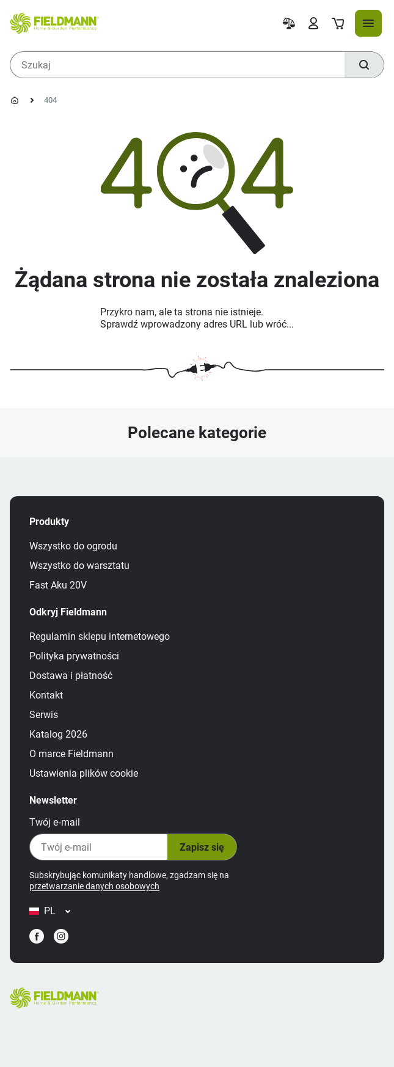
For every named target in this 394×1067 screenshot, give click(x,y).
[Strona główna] (15, 100)
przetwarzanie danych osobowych (94, 886)
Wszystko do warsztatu (79, 565)
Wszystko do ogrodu (73, 546)
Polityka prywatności (74, 656)
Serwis (43, 715)
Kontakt (46, 695)
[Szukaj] (364, 65)
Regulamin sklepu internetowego (99, 636)
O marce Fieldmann (71, 754)
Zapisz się (202, 847)
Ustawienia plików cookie (83, 773)
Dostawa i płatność (70, 675)
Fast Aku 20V (58, 585)
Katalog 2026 (58, 734)
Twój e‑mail (54, 822)
